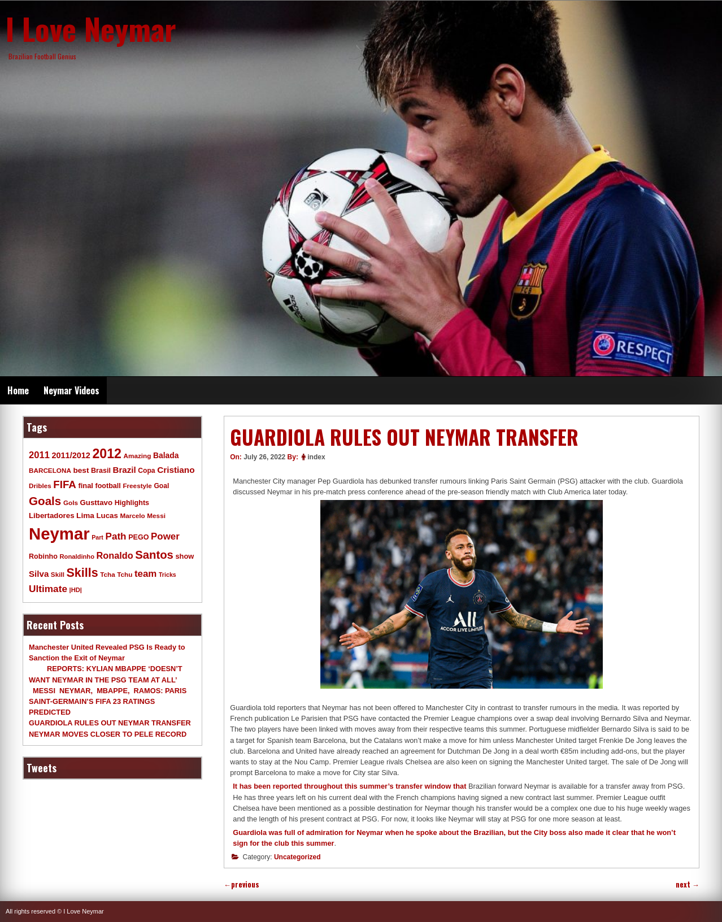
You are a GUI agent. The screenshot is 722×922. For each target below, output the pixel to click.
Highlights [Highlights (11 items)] (132, 503)
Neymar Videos (71, 390)
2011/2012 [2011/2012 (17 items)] (70, 455)
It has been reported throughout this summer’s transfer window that (349, 786)
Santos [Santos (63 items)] (154, 555)
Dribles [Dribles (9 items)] (40, 485)
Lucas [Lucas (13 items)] (107, 515)
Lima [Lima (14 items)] (85, 515)
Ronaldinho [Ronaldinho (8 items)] (77, 556)
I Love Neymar (91, 28)
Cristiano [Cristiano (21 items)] (175, 470)
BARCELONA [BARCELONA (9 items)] (50, 470)
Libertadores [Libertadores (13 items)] (52, 515)
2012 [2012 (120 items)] (106, 453)
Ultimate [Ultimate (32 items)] (48, 588)
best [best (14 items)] (81, 470)
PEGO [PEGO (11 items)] (138, 537)
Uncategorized (297, 857)
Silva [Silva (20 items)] (39, 574)
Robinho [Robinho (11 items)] (43, 556)
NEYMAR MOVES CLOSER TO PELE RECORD (107, 734)
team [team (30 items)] (145, 573)
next (687, 884)
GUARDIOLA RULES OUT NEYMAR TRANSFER (110, 723)
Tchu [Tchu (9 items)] (124, 574)
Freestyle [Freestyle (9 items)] (137, 485)
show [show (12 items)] (184, 556)
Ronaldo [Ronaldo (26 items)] (115, 555)
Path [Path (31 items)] (115, 536)
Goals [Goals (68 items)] (45, 500)
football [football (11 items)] (107, 486)
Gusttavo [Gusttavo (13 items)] (96, 502)
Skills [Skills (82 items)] (82, 573)
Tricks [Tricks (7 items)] (167, 574)
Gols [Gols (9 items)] (70, 502)
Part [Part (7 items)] (97, 537)
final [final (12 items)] (85, 485)
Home (18, 390)
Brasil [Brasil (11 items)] (101, 471)
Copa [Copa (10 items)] (146, 471)
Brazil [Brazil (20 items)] (124, 470)
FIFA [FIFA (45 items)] (64, 484)
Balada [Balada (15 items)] (166, 455)
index (316, 457)
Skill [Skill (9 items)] (57, 574)
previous (241, 884)
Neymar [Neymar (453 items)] (59, 533)
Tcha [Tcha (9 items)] (107, 574)
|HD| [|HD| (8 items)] (75, 589)
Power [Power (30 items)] (165, 536)
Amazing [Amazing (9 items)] (137, 455)
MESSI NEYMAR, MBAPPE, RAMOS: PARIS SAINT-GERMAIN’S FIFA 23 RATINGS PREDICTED (107, 701)
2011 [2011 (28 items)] (39, 455)
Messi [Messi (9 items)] (156, 515)
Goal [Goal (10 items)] (161, 486)
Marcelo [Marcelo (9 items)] (132, 515)
